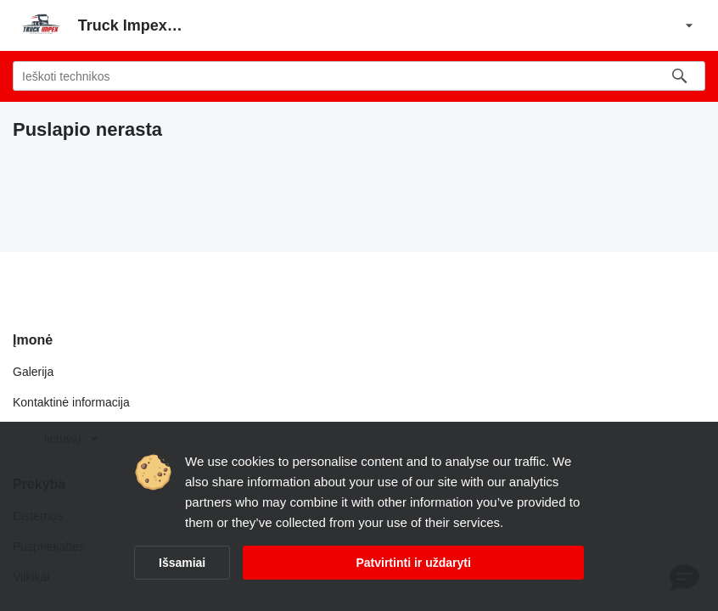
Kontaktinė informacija (71, 402)
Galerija (33, 371)
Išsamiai (182, 562)
